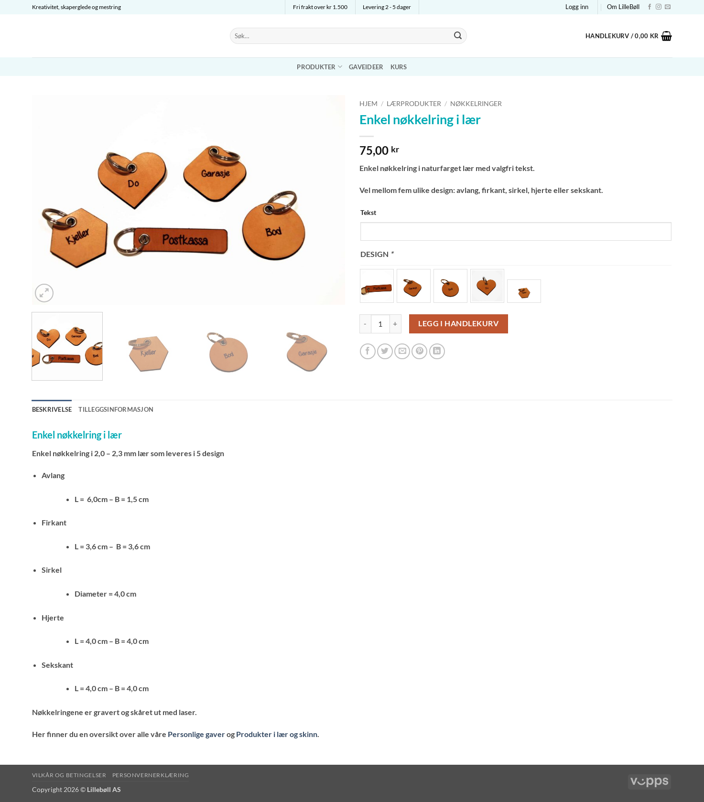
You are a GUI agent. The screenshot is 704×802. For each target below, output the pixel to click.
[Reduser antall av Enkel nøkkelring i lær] (365, 323)
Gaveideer (366, 67)
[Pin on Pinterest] (419, 351)
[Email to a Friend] (402, 351)
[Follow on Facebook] (649, 7)
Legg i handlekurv (458, 323)
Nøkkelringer (476, 103)
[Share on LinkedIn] (437, 351)
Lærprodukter (414, 103)
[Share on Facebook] (368, 351)
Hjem (368, 103)
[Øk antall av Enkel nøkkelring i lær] (395, 323)
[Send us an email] (668, 7)
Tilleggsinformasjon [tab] (115, 409)
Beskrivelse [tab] (52, 409)
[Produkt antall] (380, 323)
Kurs (398, 67)
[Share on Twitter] (385, 351)
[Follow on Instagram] (658, 7)
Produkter (319, 66)
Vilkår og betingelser (69, 775)
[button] (576, 6)
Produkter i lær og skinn (276, 733)
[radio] (376, 285)
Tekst (368, 212)
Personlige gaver (196, 733)
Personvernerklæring (150, 775)
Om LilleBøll (623, 7)
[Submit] (458, 36)
